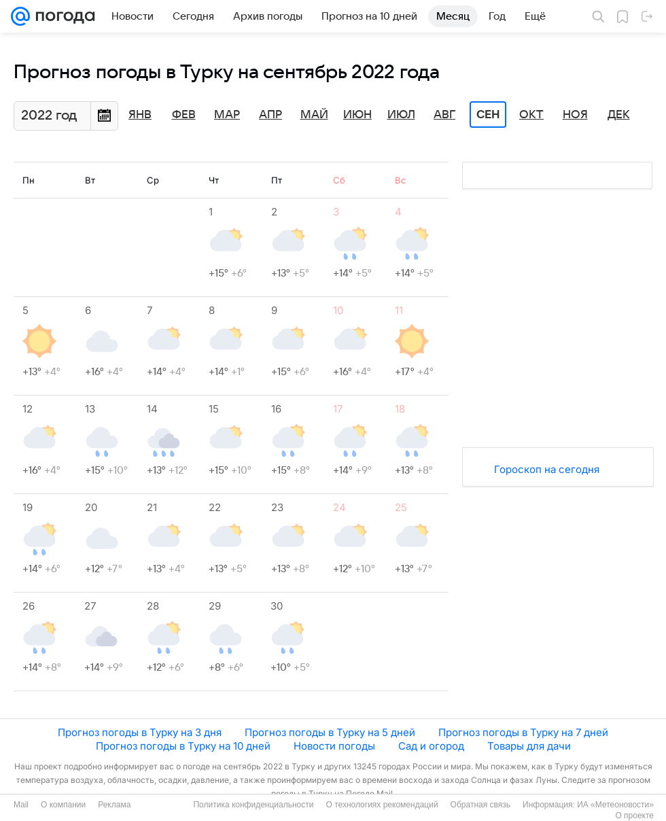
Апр (270, 115)
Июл (401, 115)
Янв (140, 115)
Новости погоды (334, 745)
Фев (184, 115)
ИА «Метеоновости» (615, 804)
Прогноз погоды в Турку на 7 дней (523, 732)
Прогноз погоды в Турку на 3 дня (140, 732)
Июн (357, 115)
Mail (21, 804)
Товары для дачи (529, 745)
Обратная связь (480, 804)
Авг (444, 115)
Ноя (575, 115)
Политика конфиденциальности (253, 804)
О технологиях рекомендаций (382, 804)
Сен (488, 115)
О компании (63, 804)
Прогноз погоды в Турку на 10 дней (183, 745)
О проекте (634, 815)
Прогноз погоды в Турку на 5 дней (330, 732)
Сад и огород (431, 745)
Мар (227, 115)
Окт (531, 115)
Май (314, 115)
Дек (619, 115)
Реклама (114, 804)
